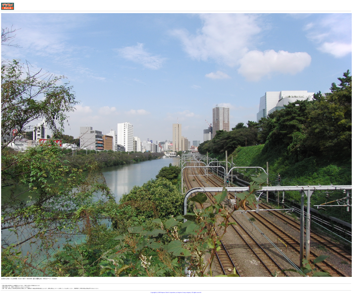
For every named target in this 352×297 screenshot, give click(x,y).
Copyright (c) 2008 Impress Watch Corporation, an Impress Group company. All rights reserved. (176, 292)
